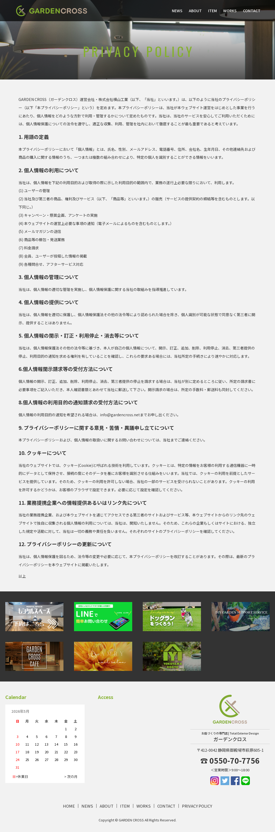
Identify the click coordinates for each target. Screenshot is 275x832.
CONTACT (251, 10)
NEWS (177, 10)
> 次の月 (70, 776)
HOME (69, 806)
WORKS (230, 10)
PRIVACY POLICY (197, 806)
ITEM (212, 10)
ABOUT (195, 10)
